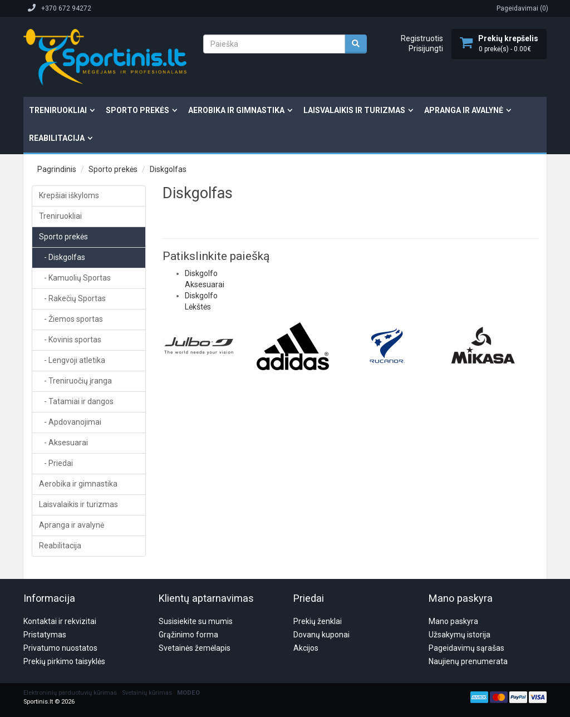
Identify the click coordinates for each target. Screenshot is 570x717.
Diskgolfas (168, 169)
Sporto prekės (137, 110)
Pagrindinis (56, 169)
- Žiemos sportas (71, 319)
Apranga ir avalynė (463, 110)
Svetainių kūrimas (147, 639)
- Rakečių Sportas (72, 298)
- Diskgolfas (62, 257)
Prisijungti (426, 48)
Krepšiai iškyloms (69, 195)
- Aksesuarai (63, 442)
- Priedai (56, 463)
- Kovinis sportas (70, 339)
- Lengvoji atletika (72, 360)
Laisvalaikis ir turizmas (354, 110)
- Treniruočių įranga (75, 380)
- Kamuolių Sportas (75, 277)
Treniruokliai (58, 110)
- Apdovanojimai (70, 422)
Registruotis (422, 38)
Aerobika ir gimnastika (236, 110)
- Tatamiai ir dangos (76, 401)
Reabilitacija (57, 138)
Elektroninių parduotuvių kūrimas (70, 639)
